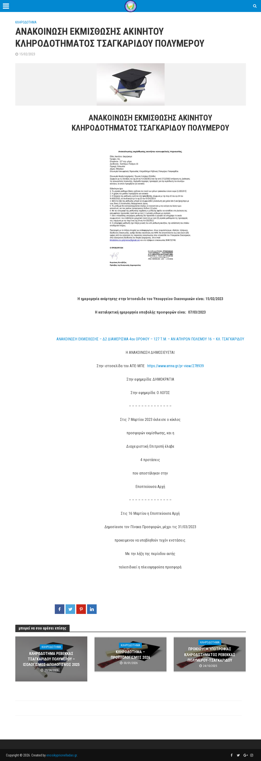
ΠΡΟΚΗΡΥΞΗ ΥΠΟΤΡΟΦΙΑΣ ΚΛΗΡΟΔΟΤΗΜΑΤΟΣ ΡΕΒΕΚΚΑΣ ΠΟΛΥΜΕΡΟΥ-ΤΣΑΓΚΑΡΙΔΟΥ (209, 654)
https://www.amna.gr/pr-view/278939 (175, 366)
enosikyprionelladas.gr (61, 755)
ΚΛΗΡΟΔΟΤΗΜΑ (26, 22)
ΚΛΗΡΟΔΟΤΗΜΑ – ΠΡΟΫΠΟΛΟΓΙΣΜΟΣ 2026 (130, 655)
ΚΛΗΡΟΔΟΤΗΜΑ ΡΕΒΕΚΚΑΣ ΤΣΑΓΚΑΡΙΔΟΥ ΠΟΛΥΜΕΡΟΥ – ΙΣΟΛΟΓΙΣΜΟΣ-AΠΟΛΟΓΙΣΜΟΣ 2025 (51, 659)
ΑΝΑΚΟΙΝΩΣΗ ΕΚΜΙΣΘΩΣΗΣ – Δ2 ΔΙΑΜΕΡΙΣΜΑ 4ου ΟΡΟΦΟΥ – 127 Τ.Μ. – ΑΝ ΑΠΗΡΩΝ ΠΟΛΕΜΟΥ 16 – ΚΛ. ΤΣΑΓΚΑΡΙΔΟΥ (150, 339)
